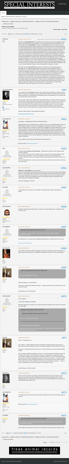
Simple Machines (12, 461)
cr (4, 148)
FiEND (6, 415)
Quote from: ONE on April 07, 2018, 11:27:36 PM (32, 309)
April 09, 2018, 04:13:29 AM (23, 296)
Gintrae (6, 373)
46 (28, 34)
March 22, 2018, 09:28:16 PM (24, 226)
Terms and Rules (59, 461)
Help (55, 461)
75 (39, 34)
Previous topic (57, 29)
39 (16, 34)
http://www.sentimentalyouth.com (25, 243)
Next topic (64, 29)
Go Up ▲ (65, 461)
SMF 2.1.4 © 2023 (5, 461)
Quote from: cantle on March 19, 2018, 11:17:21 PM (33, 229)
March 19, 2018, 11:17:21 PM (24, 187)
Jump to (45, 442)
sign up (24, 16)
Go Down (4, 34)
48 (32, 34)
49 (33, 34)
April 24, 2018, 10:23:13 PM (23, 415)
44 (24, 34)
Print (65, 34)
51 (37, 34)
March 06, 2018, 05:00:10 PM (24, 167)
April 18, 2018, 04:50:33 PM (23, 373)
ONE (5, 267)
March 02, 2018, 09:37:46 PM (24, 148)
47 (30, 34)
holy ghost (7, 206)
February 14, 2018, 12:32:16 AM (24, 39)
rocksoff (6, 248)
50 (35, 34)
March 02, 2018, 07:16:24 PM (24, 118)
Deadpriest (7, 119)
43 (22, 34)
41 (19, 34)
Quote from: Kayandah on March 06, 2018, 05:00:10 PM (34, 270)
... (14, 34)
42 (21, 34)
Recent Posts (62, 4)
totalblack (7, 226)
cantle (6, 187)
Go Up (3, 433)
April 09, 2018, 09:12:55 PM (23, 337)
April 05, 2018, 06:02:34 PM (23, 248)
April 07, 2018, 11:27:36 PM (23, 267)
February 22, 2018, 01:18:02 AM (24, 89)
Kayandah (7, 167)
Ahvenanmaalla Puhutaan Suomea (26, 113)
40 (17, 34)
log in (20, 16)
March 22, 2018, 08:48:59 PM (24, 206)
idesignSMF (19, 461)
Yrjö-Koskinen (8, 89)
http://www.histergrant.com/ (32, 143)
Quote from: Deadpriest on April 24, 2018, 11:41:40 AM (33, 418)
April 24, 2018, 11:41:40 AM (23, 392)
